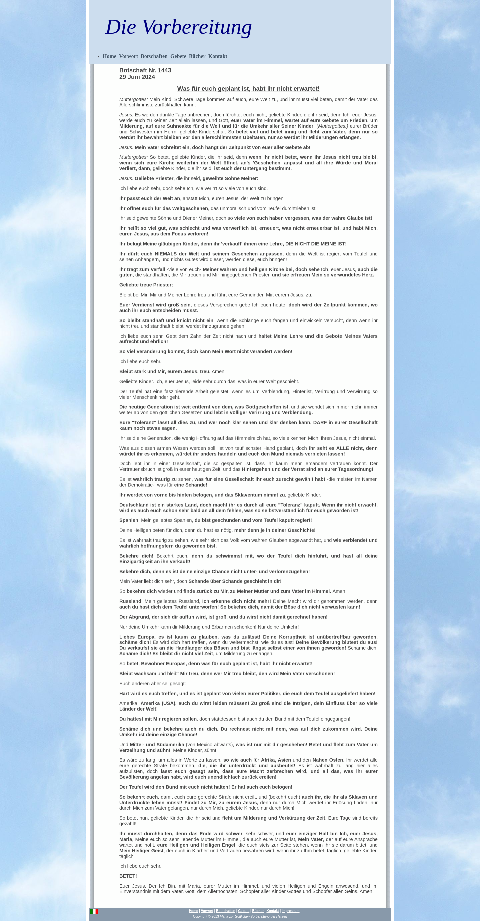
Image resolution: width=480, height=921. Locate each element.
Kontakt (217, 56)
